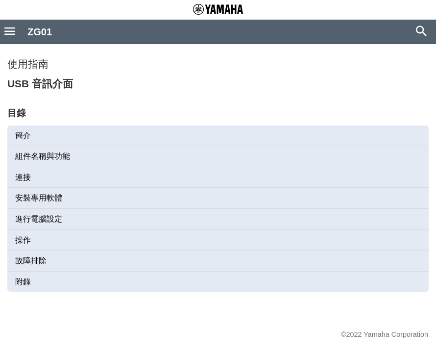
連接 (23, 177)
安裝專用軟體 (38, 198)
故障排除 (31, 260)
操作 (23, 240)
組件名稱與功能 (42, 156)
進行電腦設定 (38, 219)
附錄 (23, 281)
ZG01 (39, 31)
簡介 (23, 135)
